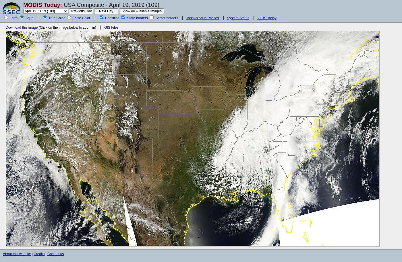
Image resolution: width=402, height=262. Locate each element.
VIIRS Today (266, 18)
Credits (39, 254)
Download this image (22, 28)
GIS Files (111, 28)
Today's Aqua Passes (202, 18)
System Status (238, 18)
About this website (17, 254)
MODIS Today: (42, 5)
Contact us (55, 254)
